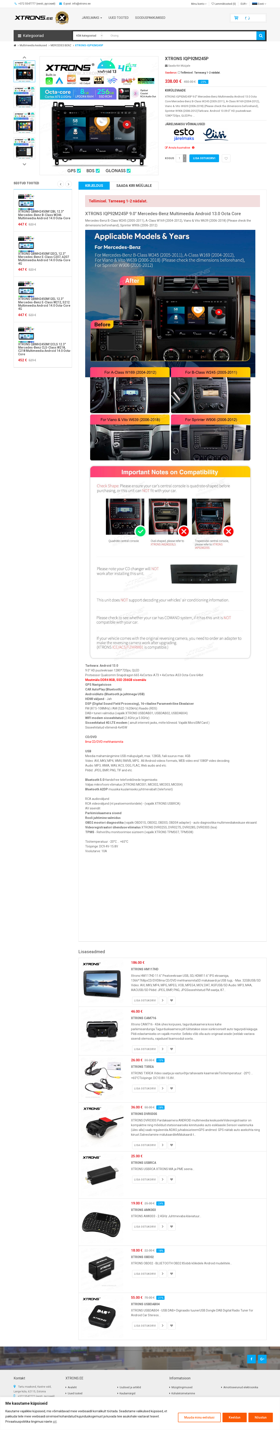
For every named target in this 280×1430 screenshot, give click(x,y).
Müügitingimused (181, 1387)
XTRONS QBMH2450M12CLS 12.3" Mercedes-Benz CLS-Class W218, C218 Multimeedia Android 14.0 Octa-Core (44, 349)
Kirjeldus (94, 186)
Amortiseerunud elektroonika (240, 1387)
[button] (43, 35)
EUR (244, 3)
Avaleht (72, 1387)
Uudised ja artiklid (130, 1387)
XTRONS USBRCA (143, 1162)
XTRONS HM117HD (144, 969)
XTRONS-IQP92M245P (89, 45)
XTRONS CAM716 (143, 1018)
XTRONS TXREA (142, 1066)
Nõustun (261, 1417)
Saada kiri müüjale (177, 65)
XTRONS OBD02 (142, 1257)
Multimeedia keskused (33, 45)
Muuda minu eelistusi (199, 1417)
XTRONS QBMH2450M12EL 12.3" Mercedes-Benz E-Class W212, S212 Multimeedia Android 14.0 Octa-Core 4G (44, 304)
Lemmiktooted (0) (223, 3)
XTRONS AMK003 (143, 1210)
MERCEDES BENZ (61, 45)
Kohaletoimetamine (183, 1393)
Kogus (169, 158)
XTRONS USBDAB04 (145, 1304)
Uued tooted (75, 1393)
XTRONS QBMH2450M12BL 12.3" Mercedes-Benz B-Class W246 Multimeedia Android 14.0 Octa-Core (44, 215)
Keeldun (234, 1417)
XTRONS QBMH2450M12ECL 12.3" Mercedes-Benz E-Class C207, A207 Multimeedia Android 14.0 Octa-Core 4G (44, 258)
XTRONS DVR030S (144, 1114)
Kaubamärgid (127, 1393)
